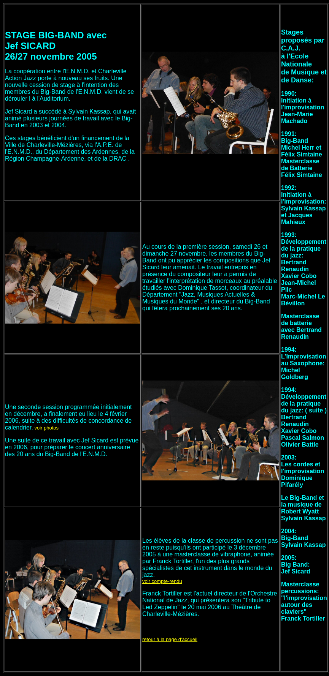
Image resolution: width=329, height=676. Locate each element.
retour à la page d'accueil (169, 639)
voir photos (46, 428)
